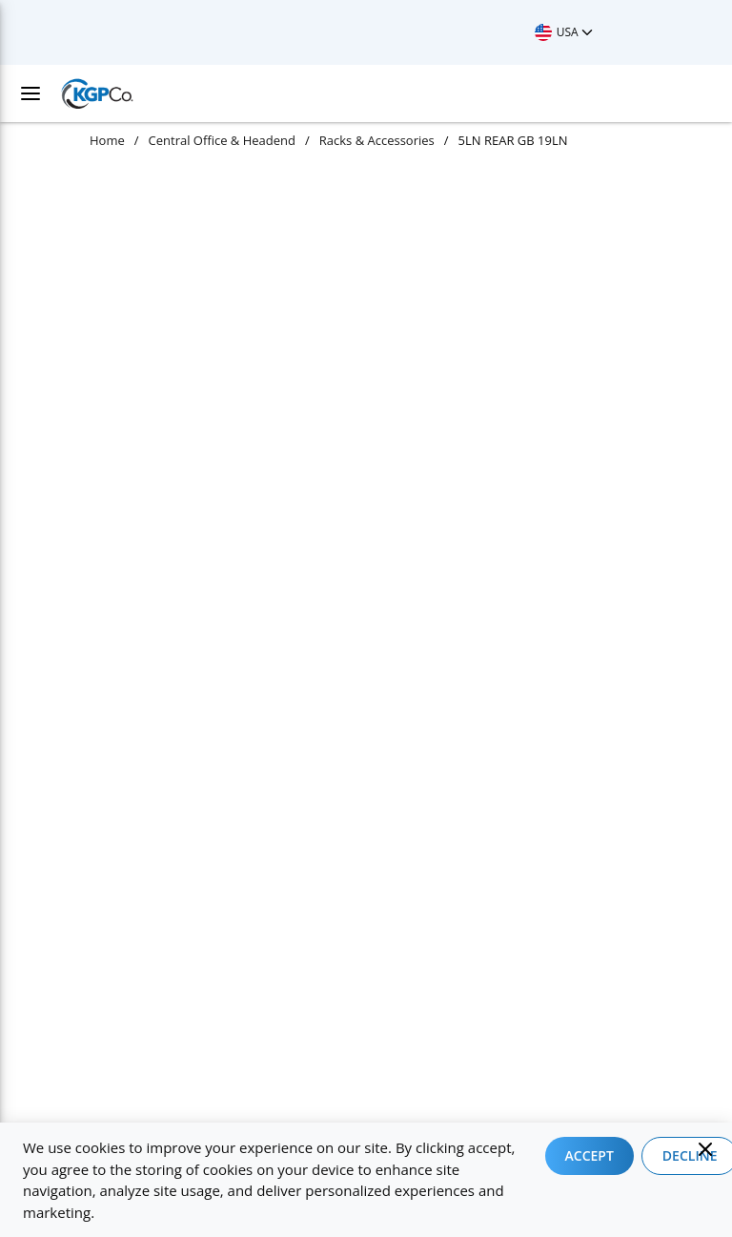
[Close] (705, 1149)
